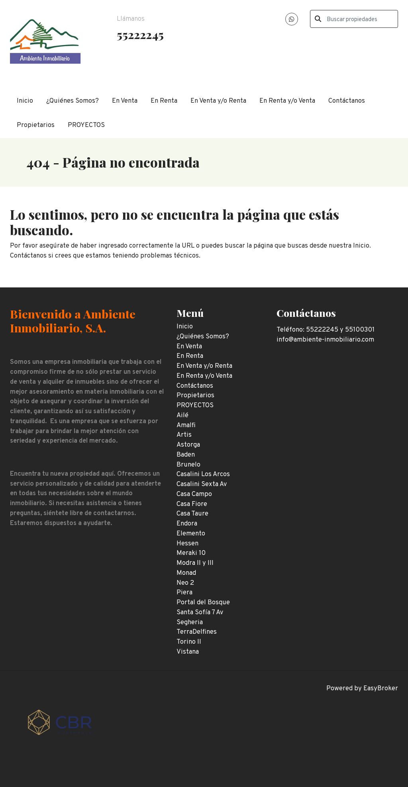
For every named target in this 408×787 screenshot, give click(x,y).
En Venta (124, 101)
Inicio (25, 101)
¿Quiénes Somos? (72, 101)
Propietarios (36, 125)
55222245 (140, 34)
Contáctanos (346, 101)
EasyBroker (380, 688)
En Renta (164, 101)
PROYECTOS (86, 125)
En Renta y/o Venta (287, 101)
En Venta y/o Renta (218, 101)
